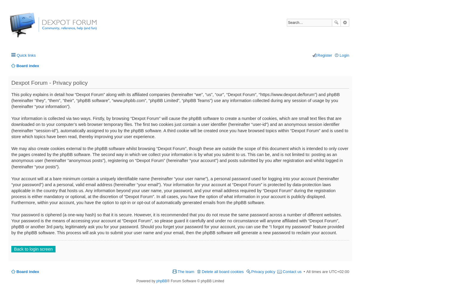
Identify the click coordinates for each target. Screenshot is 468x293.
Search (336, 22)
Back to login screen (33, 249)
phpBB (161, 281)
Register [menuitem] (325, 55)
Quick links (26, 55)
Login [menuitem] (344, 55)
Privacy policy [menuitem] (263, 271)
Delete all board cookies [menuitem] (223, 271)
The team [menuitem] (186, 271)
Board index (27, 271)
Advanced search (345, 22)
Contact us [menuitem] (292, 271)
